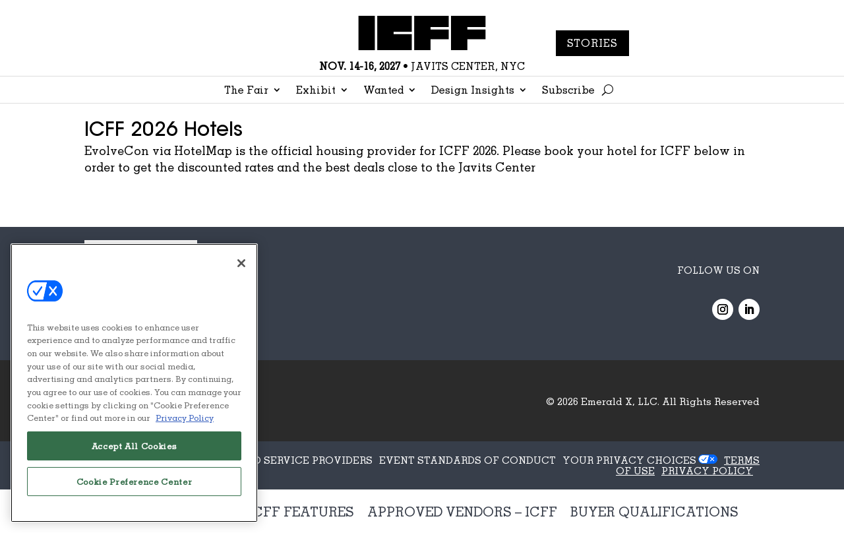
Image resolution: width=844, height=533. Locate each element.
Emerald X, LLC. (620, 401)
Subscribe (568, 90)
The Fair (246, 90)
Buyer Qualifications (654, 511)
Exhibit (316, 90)
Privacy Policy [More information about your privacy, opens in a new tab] (185, 417)
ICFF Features (301, 511)
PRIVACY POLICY (707, 470)
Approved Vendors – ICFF (462, 511)
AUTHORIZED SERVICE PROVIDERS (282, 460)
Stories (592, 42)
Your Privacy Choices (629, 460)
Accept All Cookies (134, 446)
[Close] (241, 263)
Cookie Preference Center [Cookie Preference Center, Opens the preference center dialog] (134, 481)
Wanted (383, 90)
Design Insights (472, 90)
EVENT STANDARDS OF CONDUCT (467, 460)
